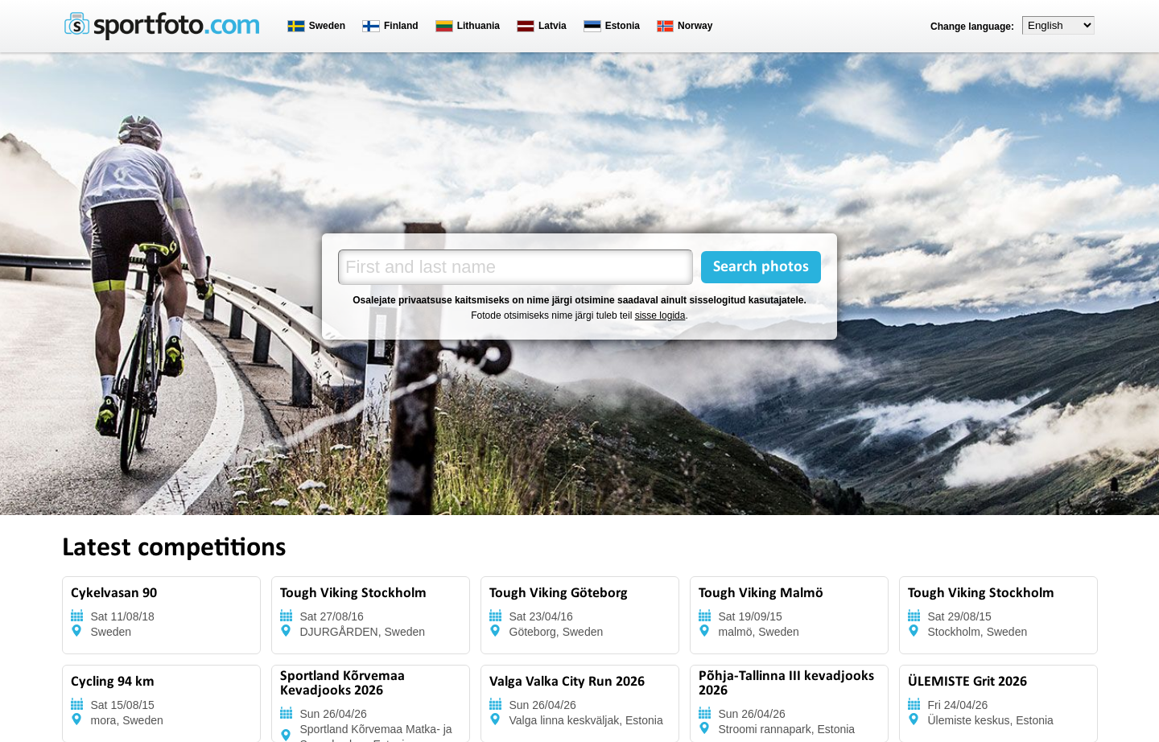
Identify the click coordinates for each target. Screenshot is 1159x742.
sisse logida (660, 315)
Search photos (761, 267)
